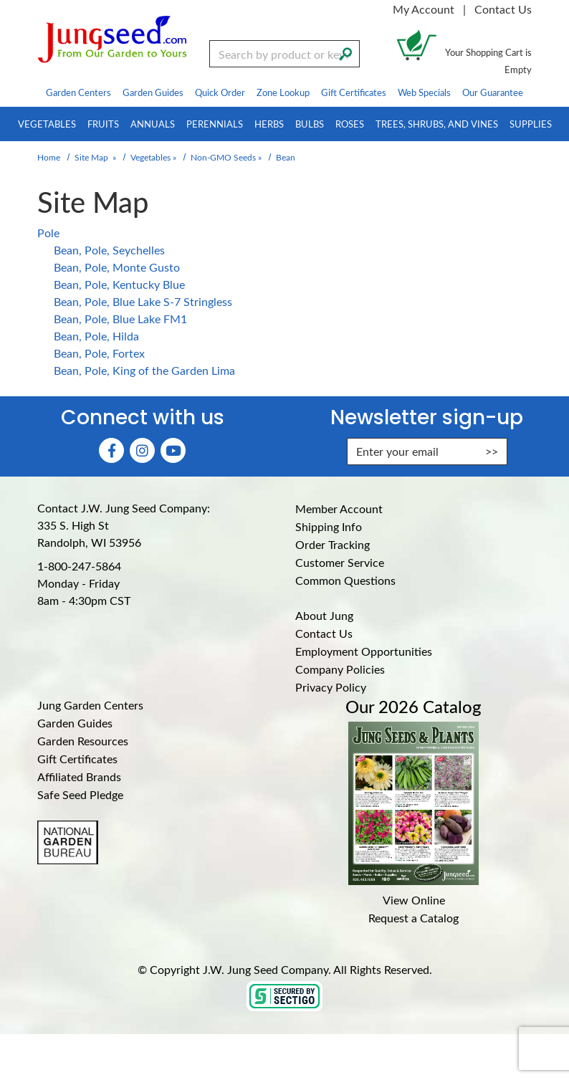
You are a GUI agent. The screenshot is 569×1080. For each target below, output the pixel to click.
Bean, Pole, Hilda (96, 335)
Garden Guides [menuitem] (153, 92)
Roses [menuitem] (349, 124)
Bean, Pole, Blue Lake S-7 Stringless (143, 301)
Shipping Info (328, 526)
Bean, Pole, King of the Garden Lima (144, 370)
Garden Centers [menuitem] (78, 92)
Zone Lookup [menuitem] (283, 92)
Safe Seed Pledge (80, 794)
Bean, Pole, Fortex (99, 352)
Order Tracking (332, 544)
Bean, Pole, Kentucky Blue (119, 284)
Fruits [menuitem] (103, 124)
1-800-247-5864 (79, 565)
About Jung (324, 615)
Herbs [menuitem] (269, 124)
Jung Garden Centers (90, 704)
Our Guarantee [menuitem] (492, 92)
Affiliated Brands (79, 776)
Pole (48, 232)
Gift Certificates (77, 758)
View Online (414, 899)
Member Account (339, 508)
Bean (285, 157)
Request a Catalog (413, 917)
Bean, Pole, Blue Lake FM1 (120, 318)
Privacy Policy (330, 686)
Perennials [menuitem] (214, 124)
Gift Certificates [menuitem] (353, 92)
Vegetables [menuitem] (47, 124)
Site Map (91, 157)
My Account (423, 8)
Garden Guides (75, 722)
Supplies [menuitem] (531, 124)
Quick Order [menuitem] (220, 92)
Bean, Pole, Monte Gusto (117, 266)
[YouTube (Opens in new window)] (173, 450)
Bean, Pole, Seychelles (109, 249)
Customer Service (339, 562)
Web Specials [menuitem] (424, 92)
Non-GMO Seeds (223, 157)
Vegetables (150, 157)
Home (48, 157)
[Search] (345, 52)
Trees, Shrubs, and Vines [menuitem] (437, 124)
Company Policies (340, 669)
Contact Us (503, 8)
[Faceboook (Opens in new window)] (111, 450)
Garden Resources (82, 740)
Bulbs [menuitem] (309, 124)
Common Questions (345, 580)
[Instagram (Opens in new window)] (142, 450)
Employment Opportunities (363, 651)
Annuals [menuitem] (152, 124)
